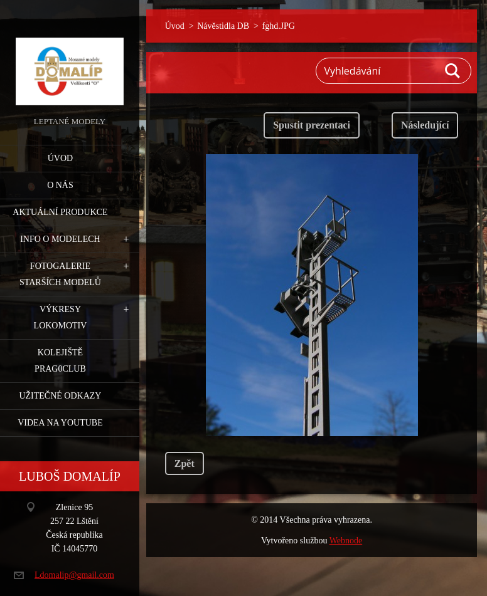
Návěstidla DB (223, 26)
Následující (425, 125)
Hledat (453, 70)
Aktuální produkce (60, 212)
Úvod (60, 158)
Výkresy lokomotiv (60, 317)
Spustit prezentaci (311, 125)
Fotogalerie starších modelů (60, 274)
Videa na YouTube (60, 422)
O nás (60, 185)
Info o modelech (60, 239)
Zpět (184, 463)
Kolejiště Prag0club (60, 361)
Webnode (346, 540)
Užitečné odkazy (60, 395)
